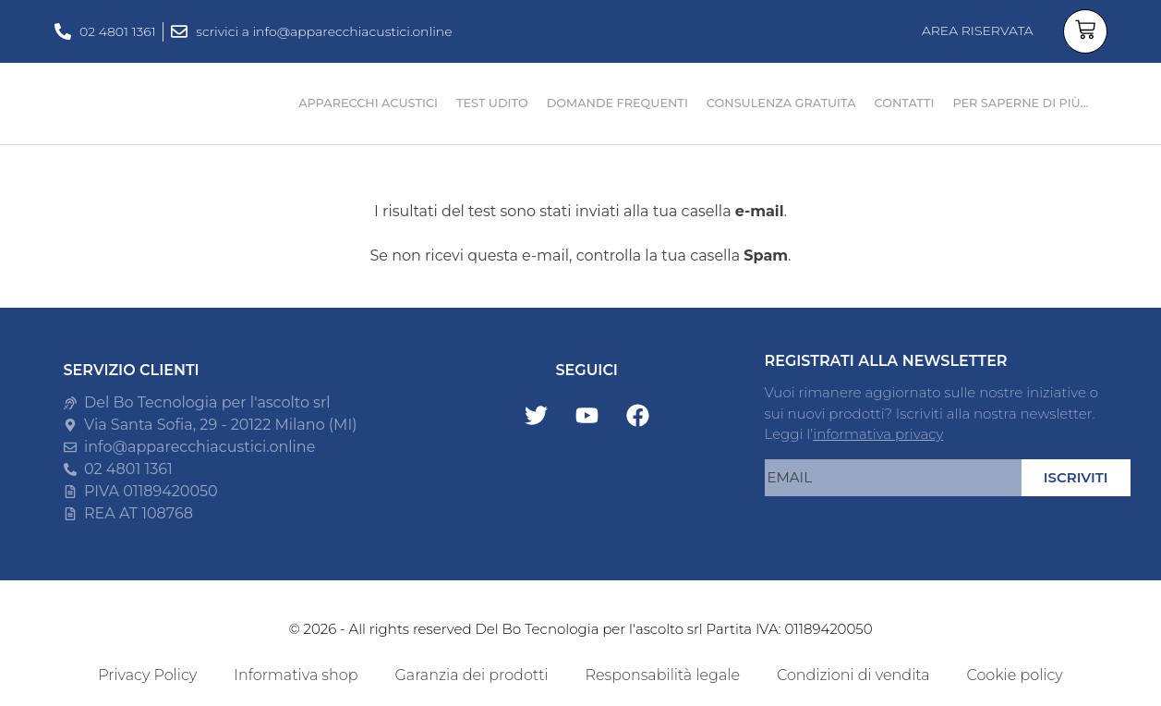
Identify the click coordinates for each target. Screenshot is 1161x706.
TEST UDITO (492, 103)
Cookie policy (1015, 675)
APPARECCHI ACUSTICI (368, 103)
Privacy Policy (147, 675)
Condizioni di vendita (853, 675)
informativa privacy (878, 434)
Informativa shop (295, 675)
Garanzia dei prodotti (471, 675)
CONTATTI (905, 103)
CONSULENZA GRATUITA (781, 103)
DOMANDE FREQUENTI (617, 103)
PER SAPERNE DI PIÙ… (1020, 103)
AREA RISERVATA (978, 30)
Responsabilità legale (662, 675)
